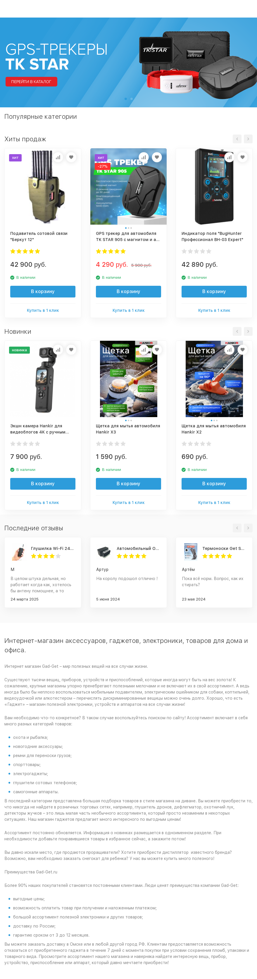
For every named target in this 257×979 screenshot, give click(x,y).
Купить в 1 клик (43, 310)
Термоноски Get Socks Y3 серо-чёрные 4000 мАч (224, 548)
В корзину (43, 291)
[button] (126, 99)
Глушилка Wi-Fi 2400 (53, 548)
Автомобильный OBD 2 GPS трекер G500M (139, 548)
